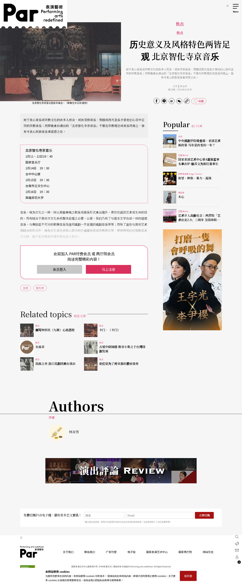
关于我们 (68, 552)
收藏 (201, 101)
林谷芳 (183, 86)
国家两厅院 (185, 552)
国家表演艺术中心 (157, 552)
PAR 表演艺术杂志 (32, 552)
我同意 (188, 576)
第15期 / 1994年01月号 (180, 89)
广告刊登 (111, 552)
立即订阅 (204, 515)
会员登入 (59, 269)
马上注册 (108, 269)
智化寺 (40, 288)
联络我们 (89, 552)
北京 (25, 288)
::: (228, 5)
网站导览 (208, 552)
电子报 (131, 552)
